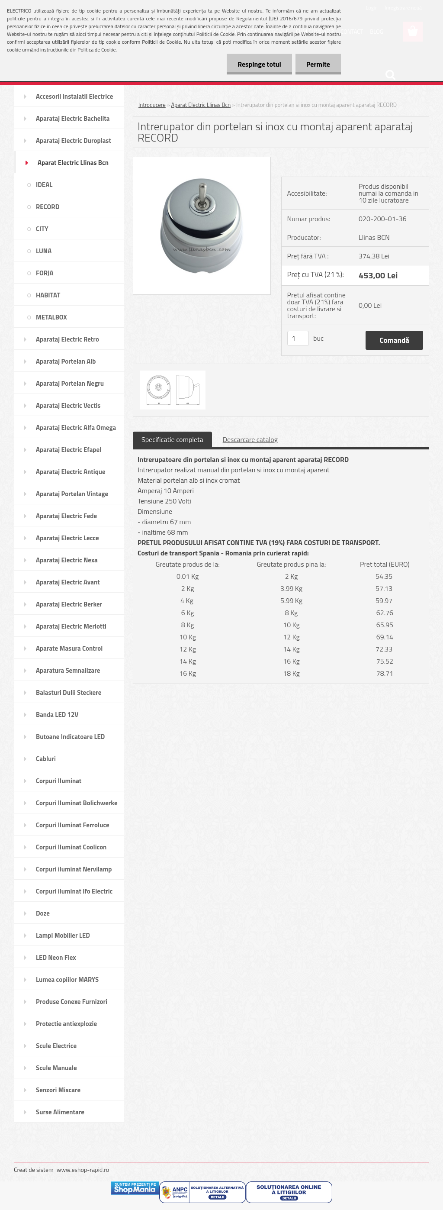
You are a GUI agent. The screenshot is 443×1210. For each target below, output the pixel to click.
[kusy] (298, 338)
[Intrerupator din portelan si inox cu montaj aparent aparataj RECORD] (201, 160)
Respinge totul (259, 64)
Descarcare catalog (250, 439)
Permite (318, 64)
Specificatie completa (172, 439)
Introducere (152, 104)
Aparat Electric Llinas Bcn (201, 104)
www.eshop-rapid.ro (83, 1169)
